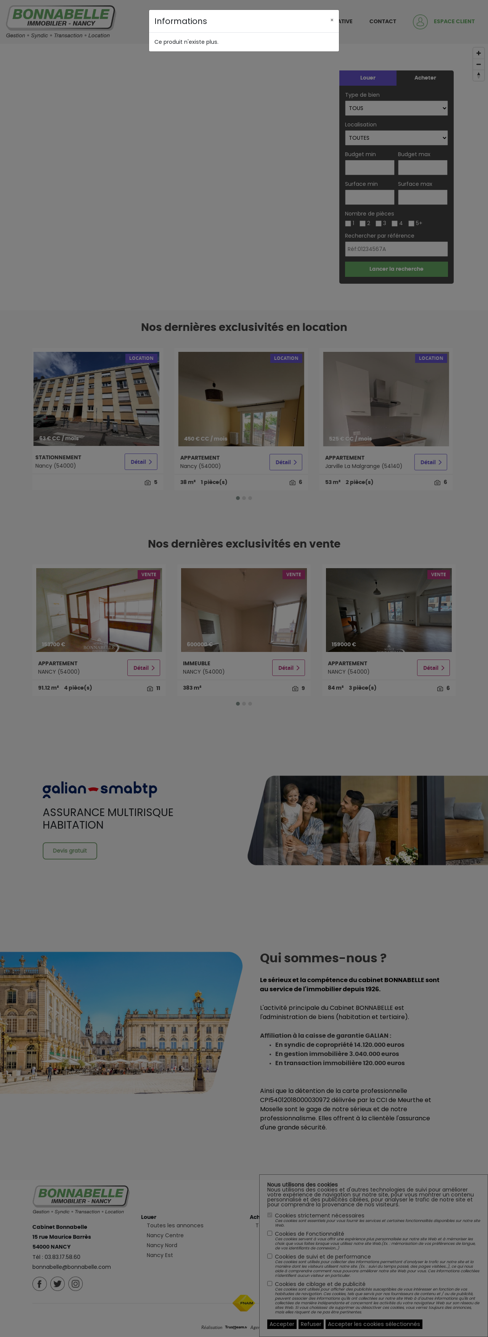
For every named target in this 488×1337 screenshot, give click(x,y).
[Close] (332, 19)
